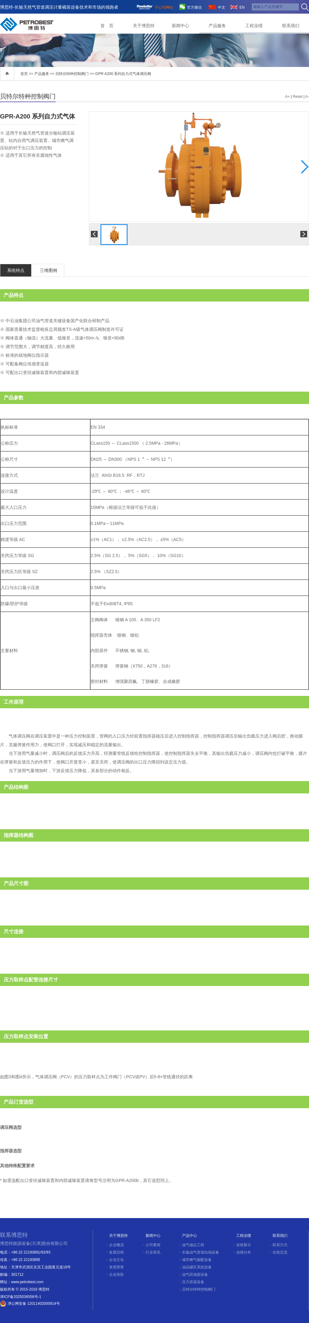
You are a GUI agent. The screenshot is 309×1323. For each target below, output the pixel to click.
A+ (287, 96)
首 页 (106, 25)
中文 (221, 7)
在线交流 (280, 1252)
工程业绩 (254, 25)
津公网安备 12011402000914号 (34, 1303)
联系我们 (290, 25)
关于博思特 (143, 25)
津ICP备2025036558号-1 (20, 1297)
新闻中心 (180, 25)
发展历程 (116, 1252)
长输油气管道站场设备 (200, 1252)
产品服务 (217, 25)
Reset (298, 96)
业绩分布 (243, 1252)
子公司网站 (163, 7)
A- (307, 96)
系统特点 (15, 270)
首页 (24, 74)
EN (242, 7)
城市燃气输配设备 (197, 1260)
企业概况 (116, 1245)
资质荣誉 (116, 1267)
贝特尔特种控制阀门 (72, 74)
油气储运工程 (193, 1245)
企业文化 (116, 1260)
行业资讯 (153, 1252)
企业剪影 (116, 1274)
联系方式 (280, 1245)
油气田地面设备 (195, 1274)
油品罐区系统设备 (197, 1267)
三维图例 (48, 270)
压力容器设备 (193, 1282)
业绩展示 (243, 1245)
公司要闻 (153, 1245)
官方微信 (194, 7)
